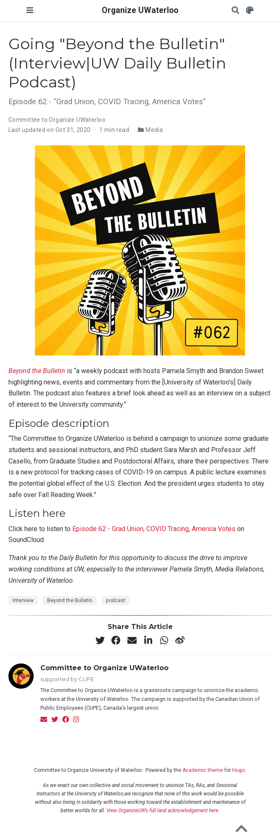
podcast (115, 600)
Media (154, 129)
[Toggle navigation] (29, 10)
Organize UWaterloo (140, 10)
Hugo (238, 770)
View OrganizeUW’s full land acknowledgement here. (162, 810)
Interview (23, 600)
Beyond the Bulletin (36, 371)
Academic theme (202, 770)
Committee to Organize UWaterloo (57, 119)
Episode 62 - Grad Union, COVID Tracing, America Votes (153, 529)
